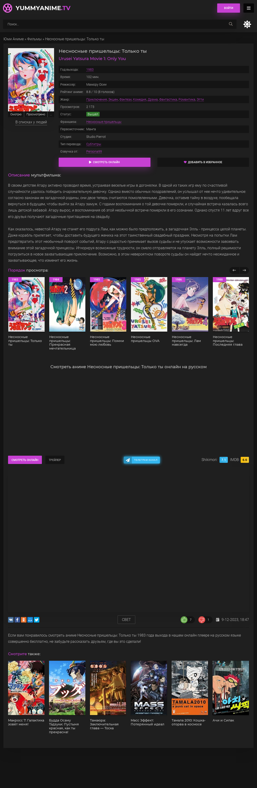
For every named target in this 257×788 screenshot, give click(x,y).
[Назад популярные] (234, 270)
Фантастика (168, 99)
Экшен (113, 99)
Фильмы (34, 39)
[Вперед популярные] (244, 270)
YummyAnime (43, 8)
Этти (200, 99)
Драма (153, 99)
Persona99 (94, 151)
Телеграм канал (146, 460)
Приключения (96, 99)
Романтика (187, 99)
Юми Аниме (13, 39)
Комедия (139, 99)
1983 (90, 69)
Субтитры (93, 144)
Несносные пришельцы (103, 122)
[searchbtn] (231, 24)
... (51, 114)
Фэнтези (125, 99)
